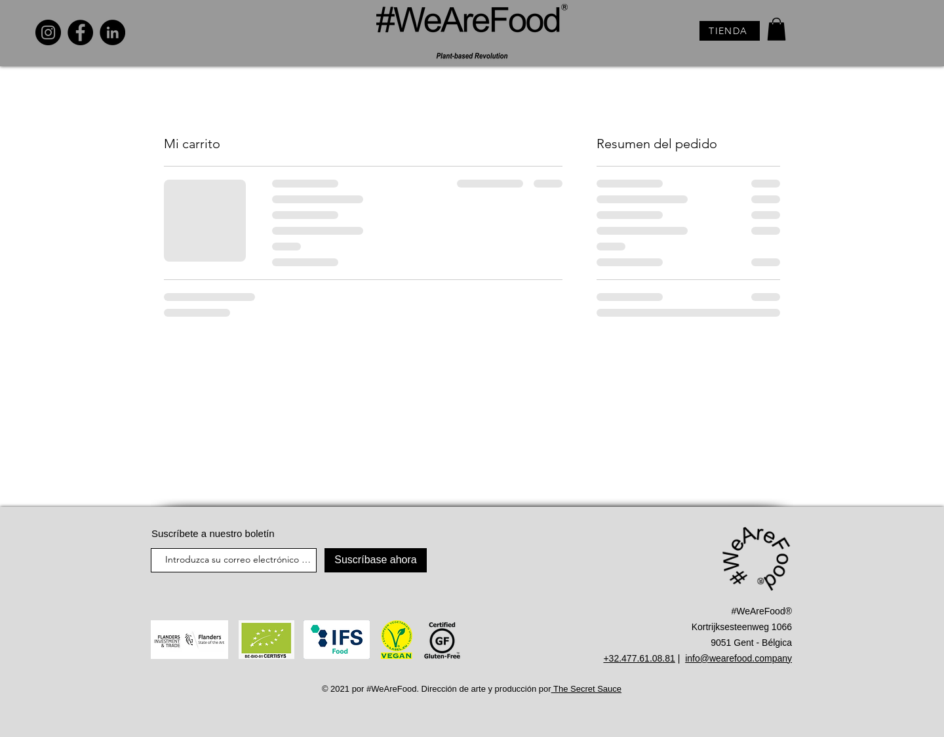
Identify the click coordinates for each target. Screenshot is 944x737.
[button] (776, 29)
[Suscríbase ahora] (375, 560)
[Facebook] (80, 32)
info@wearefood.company (738, 658)
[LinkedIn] (112, 32)
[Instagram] (48, 32)
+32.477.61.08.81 (639, 658)
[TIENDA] (729, 31)
